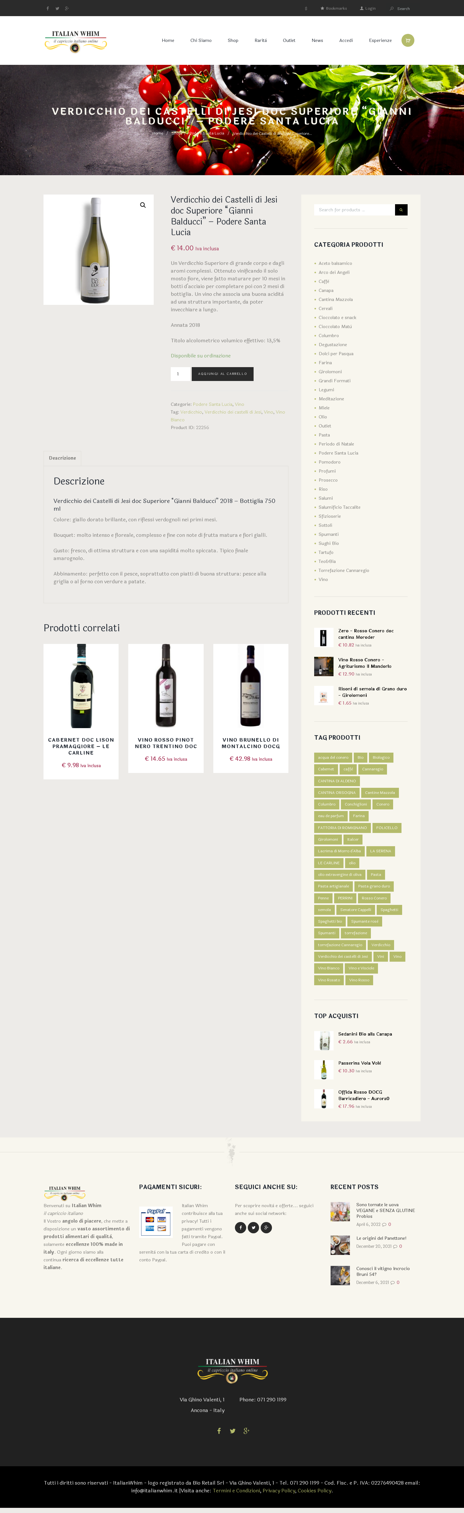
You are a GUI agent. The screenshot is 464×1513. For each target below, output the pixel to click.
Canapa (326, 290)
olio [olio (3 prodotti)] (352, 865)
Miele (324, 408)
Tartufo (326, 552)
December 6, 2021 (375, 1287)
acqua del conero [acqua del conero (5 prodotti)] (333, 758)
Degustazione (333, 344)
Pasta (324, 435)
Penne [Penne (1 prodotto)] (323, 901)
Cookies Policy (315, 1496)
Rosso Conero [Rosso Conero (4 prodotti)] (374, 901)
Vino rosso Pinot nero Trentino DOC (166, 744)
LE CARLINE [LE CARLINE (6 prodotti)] (329, 865)
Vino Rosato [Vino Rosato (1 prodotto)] (329, 984)
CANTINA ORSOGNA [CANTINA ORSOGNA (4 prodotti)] (337, 794)
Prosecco (328, 480)
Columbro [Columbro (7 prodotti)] (326, 805)
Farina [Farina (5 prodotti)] (359, 817)
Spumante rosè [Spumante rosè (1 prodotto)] (364, 925)
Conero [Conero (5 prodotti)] (382, 805)
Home (165, 40)
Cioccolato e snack (337, 317)
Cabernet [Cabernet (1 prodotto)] (326, 770)
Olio (323, 417)
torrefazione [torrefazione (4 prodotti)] (356, 937)
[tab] (64, 459)
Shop (230, 40)
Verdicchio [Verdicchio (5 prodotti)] (381, 949)
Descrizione (63, 459)
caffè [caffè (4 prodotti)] (348, 770)
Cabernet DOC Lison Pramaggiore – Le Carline (81, 747)
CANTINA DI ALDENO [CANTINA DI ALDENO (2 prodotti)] (337, 782)
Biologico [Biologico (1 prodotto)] (381, 758)
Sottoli (325, 525)
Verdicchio (191, 412)
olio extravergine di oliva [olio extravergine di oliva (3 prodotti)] (340, 877)
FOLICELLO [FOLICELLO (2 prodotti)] (387, 829)
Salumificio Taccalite (340, 507)
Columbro (329, 335)
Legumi (326, 389)
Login (370, 8)
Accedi (343, 40)
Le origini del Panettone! (381, 1243)
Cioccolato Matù (335, 326)
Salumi (326, 498)
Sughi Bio (329, 543)
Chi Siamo (198, 40)
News (315, 40)
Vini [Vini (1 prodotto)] (380, 961)
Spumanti (329, 534)
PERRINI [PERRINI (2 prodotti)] (345, 901)
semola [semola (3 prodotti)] (324, 913)
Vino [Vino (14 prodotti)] (397, 961)
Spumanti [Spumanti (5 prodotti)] (326, 937)
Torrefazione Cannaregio (344, 570)
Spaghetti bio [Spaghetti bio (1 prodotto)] (330, 925)
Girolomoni (330, 371)
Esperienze (377, 40)
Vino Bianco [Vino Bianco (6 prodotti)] (328, 973)
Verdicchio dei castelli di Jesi (233, 412)
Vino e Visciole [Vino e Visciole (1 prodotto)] (361, 973)
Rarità (258, 40)
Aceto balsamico (335, 263)
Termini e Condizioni (235, 1496)
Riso (323, 489)
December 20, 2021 (376, 1251)
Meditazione (331, 399)
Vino (239, 404)
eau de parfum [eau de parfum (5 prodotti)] (331, 817)
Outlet (286, 40)
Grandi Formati (335, 380)
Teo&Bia (327, 561)
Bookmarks (336, 8)
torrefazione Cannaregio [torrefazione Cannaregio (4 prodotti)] (340, 949)
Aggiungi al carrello (222, 373)
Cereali (326, 308)
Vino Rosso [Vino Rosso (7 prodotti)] (359, 984)
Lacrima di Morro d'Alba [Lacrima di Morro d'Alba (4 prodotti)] (339, 853)
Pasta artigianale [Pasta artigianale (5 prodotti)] (333, 889)
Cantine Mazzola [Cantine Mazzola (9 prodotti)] (380, 794)
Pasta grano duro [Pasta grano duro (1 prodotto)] (374, 889)
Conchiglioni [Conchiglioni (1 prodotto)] (356, 805)
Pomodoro (330, 462)
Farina (325, 362)
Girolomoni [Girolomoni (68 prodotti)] (328, 841)
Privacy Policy (279, 1496)
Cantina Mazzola (336, 299)
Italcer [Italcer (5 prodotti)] (353, 841)
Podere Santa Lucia (206, 133)
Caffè (324, 281)
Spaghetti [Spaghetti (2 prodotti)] (389, 913)
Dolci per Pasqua (336, 353)
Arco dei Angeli (334, 272)
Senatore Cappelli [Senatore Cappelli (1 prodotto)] (355, 913)
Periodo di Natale (336, 444)
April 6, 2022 (369, 1229)
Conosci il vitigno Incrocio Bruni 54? (383, 1276)
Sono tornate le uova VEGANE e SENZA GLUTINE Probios (385, 1215)
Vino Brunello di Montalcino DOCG (251, 744)
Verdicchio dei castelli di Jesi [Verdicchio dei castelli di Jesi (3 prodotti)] (343, 961)
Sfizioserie (330, 516)
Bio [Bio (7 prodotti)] (360, 758)
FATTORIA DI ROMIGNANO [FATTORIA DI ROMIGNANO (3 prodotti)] (342, 829)
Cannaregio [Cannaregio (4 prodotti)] (372, 770)
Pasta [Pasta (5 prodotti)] (376, 877)
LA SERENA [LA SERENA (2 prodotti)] (380, 853)
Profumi (327, 471)
